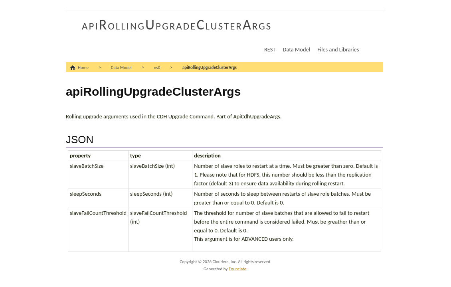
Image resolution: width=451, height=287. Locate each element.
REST (269, 49)
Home (83, 67)
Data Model (296, 49)
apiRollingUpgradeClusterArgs (177, 24)
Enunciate (237, 268)
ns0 (157, 67)
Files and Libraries (338, 49)
